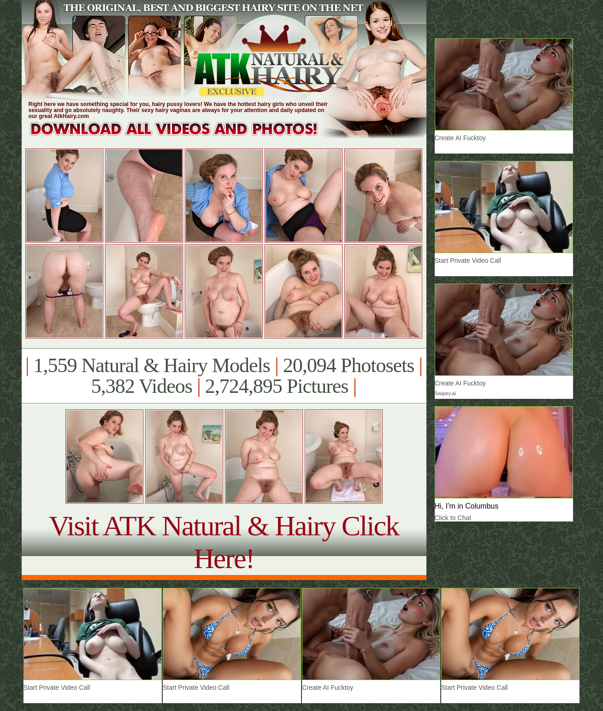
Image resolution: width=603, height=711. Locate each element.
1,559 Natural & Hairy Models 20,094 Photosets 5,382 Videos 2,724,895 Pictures (223, 376)
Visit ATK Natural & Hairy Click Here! (224, 542)
